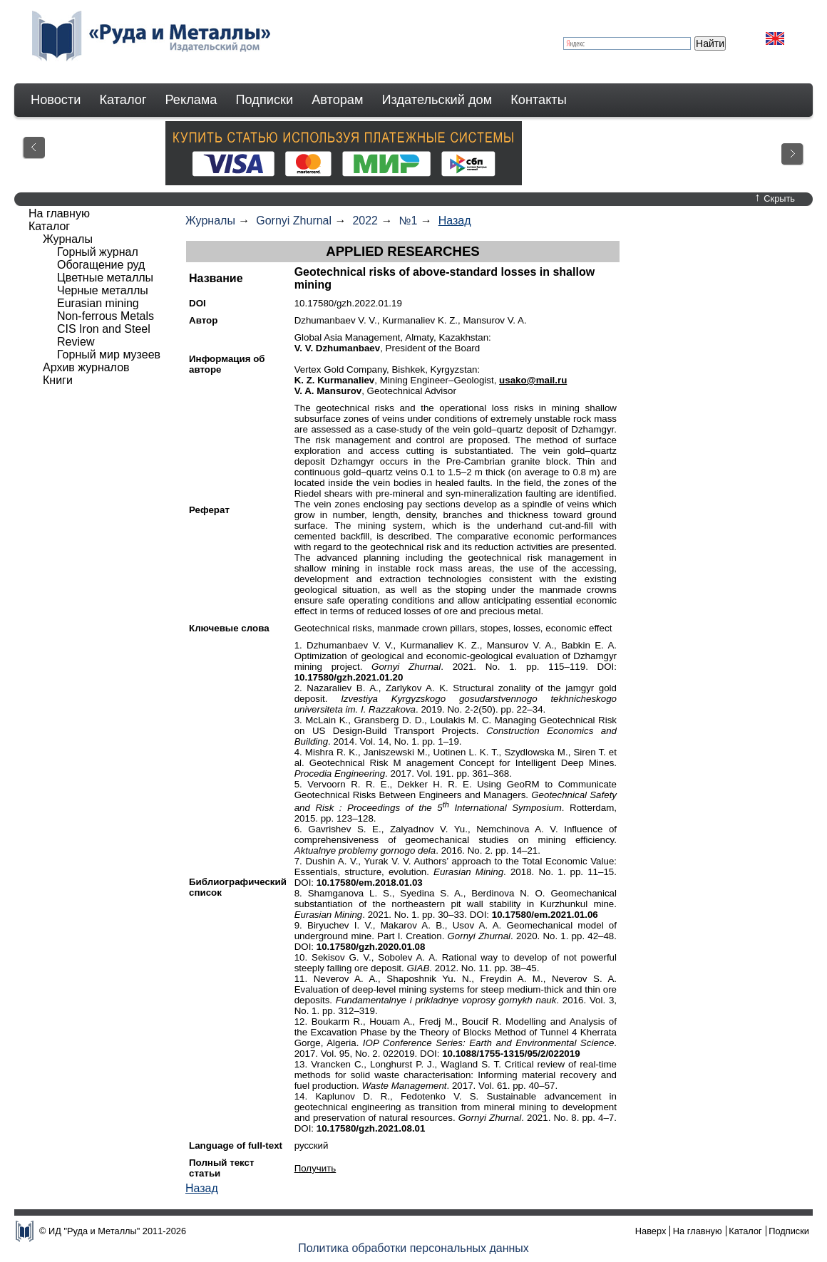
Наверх (651, 1231)
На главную (59, 213)
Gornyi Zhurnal (294, 220)
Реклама (191, 100)
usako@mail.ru (533, 380)
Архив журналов (86, 367)
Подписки (265, 100)
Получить (315, 1168)
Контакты (538, 100)
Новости (56, 100)
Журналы (210, 220)
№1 (408, 220)
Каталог (122, 100)
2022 (365, 220)
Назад (454, 220)
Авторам (337, 100)
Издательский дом (437, 100)
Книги (58, 380)
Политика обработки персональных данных (413, 1248)
